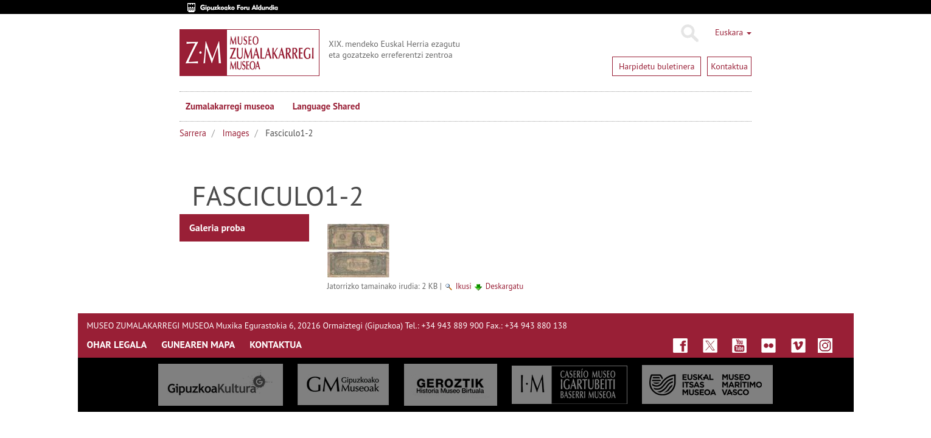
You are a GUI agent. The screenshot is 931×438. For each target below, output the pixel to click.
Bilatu (689, 33)
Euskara (733, 32)
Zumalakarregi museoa (230, 106)
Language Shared (326, 106)
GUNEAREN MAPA (198, 344)
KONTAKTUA (275, 344)
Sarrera (193, 133)
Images (236, 133)
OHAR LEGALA (117, 344)
